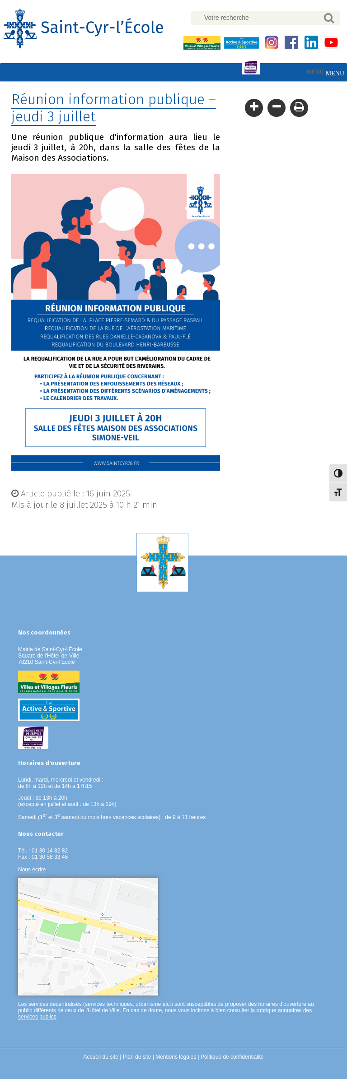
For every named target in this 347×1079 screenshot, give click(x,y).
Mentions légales (175, 1057)
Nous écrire (32, 869)
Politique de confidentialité (232, 1057)
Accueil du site (101, 1057)
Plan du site (137, 1057)
